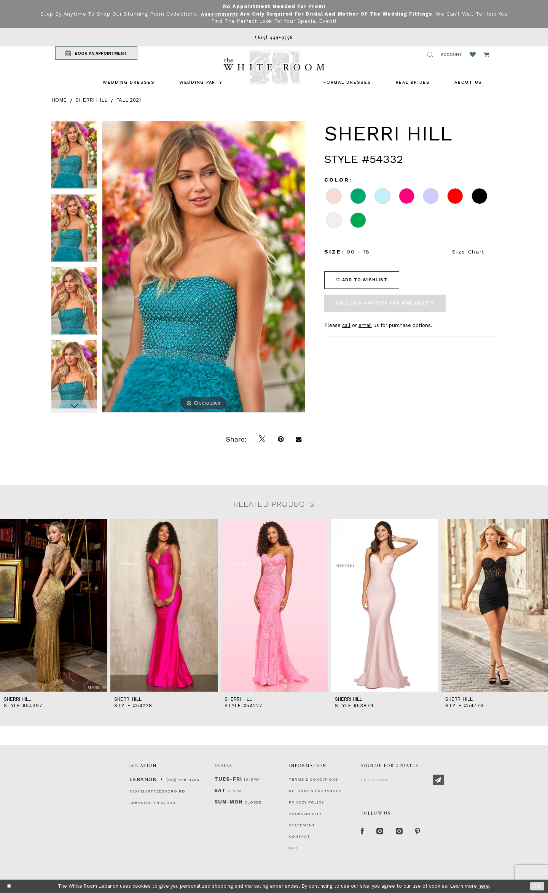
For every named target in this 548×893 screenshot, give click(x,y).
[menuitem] (128, 82)
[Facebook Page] (363, 832)
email (365, 325)
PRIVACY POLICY (306, 802)
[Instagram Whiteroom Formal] (381, 832)
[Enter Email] (402, 779)
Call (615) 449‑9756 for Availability (385, 303)
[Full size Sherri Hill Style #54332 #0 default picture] (203, 266)
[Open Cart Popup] (486, 54)
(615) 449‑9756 (182, 780)
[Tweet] (262, 439)
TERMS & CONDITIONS (313, 779)
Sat (220, 790)
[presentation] (53, 605)
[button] (430, 54)
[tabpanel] (74, 157)
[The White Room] (274, 67)
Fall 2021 (128, 100)
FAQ (293, 848)
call (346, 325)
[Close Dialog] (9, 886)
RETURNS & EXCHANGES (315, 791)
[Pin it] (280, 439)
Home (59, 100)
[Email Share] (298, 439)
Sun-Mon (228, 802)
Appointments (219, 14)
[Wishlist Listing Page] (473, 54)
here (483, 886)
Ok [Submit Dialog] (537, 886)
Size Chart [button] (468, 252)
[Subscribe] (438, 780)
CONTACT (299, 836)
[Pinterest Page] (420, 832)
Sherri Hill (91, 100)
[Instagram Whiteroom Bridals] (401, 832)
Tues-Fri (228, 779)
